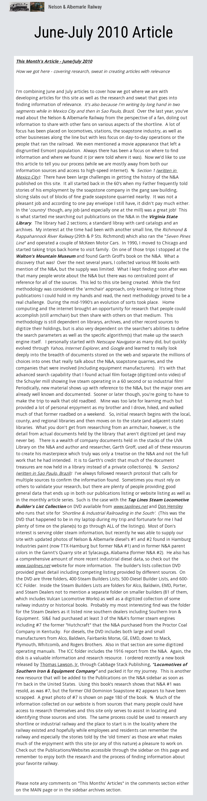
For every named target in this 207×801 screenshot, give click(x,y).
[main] (103, 32)
